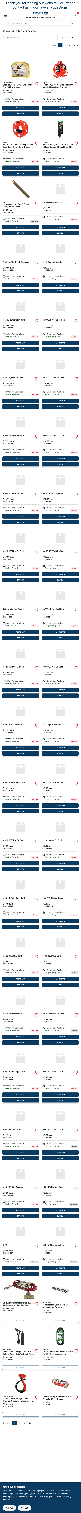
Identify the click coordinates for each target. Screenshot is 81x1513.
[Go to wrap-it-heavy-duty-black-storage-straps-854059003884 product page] (60, 146)
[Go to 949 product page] (60, 843)
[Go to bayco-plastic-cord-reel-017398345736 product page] (20, 146)
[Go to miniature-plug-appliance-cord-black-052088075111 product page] (20, 1074)
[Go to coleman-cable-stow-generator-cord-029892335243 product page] (20, 87)
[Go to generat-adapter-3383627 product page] (60, 265)
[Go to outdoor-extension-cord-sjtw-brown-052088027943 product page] (20, 496)
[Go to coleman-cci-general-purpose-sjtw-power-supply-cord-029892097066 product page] (20, 785)
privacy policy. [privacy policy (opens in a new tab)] (9, 1496)
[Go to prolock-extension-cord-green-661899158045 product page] (20, 265)
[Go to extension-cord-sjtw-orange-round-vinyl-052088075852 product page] (20, 323)
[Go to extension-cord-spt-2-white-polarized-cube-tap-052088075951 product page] (20, 1190)
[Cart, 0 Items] (76, 14)
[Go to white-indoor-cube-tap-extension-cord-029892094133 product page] (60, 1017)
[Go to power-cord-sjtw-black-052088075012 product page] (60, 612)
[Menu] (5, 16)
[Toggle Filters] (77, 37)
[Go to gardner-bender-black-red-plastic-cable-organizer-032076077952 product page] (20, 1394)
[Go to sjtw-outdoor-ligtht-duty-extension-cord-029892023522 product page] (60, 1348)
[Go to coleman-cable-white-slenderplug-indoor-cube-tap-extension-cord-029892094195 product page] (60, 785)
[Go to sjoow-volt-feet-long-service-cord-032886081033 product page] (60, 1190)
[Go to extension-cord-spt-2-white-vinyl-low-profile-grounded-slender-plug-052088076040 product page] (60, 670)
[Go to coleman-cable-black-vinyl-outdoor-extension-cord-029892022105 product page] (60, 496)
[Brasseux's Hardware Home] (40, 13)
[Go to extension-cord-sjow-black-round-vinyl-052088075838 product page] (20, 554)
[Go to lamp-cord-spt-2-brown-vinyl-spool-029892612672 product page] (20, 206)
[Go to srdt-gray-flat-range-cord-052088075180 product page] (60, 323)
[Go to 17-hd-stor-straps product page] (60, 901)
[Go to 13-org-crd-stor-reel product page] (60, 727)
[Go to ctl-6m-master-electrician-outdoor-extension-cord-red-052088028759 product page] (20, 381)
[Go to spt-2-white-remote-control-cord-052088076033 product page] (60, 554)
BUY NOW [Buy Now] (20, 113)
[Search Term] (40, 23)
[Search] (72, 23)
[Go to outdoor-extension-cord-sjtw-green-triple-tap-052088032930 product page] (20, 727)
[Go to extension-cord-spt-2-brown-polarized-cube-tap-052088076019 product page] (60, 1074)
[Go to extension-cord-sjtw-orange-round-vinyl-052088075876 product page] (20, 670)
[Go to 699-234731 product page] (60, 959)
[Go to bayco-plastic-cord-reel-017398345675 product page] (60, 87)
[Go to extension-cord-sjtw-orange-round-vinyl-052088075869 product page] (20, 438)
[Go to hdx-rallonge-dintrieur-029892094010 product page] (60, 1132)
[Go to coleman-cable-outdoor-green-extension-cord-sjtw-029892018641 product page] (60, 438)
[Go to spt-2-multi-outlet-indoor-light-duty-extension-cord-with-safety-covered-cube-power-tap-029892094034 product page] (20, 1017)
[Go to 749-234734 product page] (20, 959)
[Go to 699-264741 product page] (60, 1394)
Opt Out (24, 1508)
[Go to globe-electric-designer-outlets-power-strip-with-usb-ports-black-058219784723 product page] (20, 1348)
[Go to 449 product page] (20, 1132)
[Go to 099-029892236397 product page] (20, 1248)
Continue (9, 1508)
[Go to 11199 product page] (60, 206)
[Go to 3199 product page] (60, 1301)
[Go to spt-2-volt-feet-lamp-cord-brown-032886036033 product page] (60, 1248)
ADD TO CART (20, 108)
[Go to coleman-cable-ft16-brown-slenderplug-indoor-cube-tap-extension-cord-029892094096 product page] (20, 843)
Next (76, 45)
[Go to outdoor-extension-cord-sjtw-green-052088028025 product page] (60, 381)
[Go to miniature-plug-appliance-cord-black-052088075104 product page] (20, 901)
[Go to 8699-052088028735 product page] (20, 1301)
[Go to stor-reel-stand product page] (20, 612)
